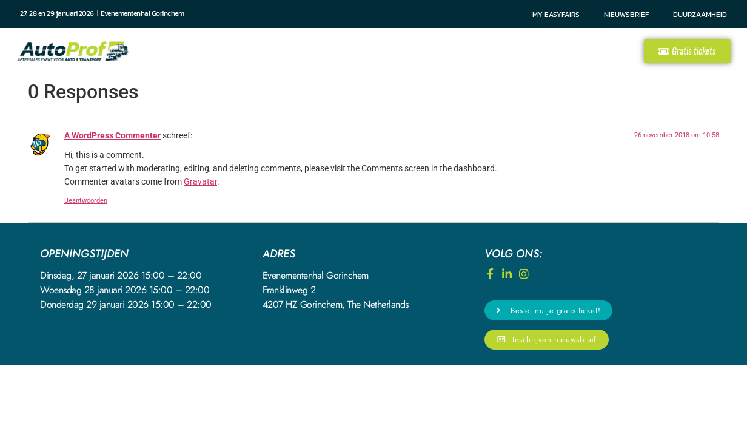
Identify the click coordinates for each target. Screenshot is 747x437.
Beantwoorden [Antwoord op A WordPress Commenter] (85, 201)
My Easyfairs (556, 14)
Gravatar (200, 182)
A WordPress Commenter (112, 135)
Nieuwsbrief (626, 14)
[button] (687, 51)
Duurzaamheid (700, 14)
